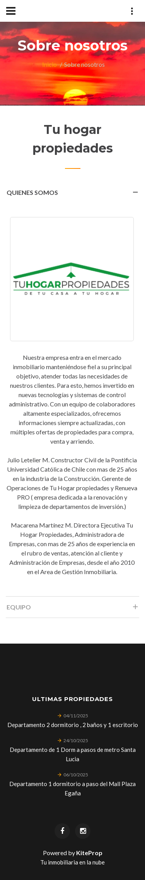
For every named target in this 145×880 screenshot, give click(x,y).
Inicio (49, 64)
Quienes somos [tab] (73, 194)
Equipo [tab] (73, 609)
